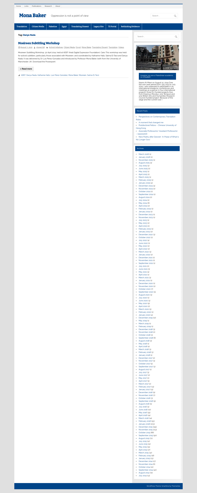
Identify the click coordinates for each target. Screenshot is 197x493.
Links (26, 6)
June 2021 (143, 269)
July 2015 (143, 441)
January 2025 (144, 183)
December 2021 (145, 257)
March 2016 (144, 418)
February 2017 (145, 387)
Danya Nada (31, 75)
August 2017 (144, 369)
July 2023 (143, 220)
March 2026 (144, 154)
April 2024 (143, 206)
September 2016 (146, 401)
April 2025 (143, 174)
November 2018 (146, 332)
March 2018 (144, 349)
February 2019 (145, 326)
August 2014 (144, 473)
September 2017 (146, 366)
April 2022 (143, 249)
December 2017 (145, 358)
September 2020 (146, 292)
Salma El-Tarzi (93, 75)
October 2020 (145, 289)
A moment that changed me (151, 122)
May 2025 (143, 171)
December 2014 (145, 461)
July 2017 (143, 372)
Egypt (64, 26)
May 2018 (143, 344)
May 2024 (143, 203)
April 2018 (143, 346)
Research (48, 6)
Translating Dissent (80, 26)
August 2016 (144, 404)
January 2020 (144, 315)
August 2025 (144, 163)
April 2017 (143, 381)
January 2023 (144, 232)
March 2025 (144, 177)
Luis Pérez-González (59, 75)
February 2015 (145, 455)
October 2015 (144, 432)
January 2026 (144, 157)
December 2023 (146, 214)
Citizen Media (38, 26)
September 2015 (146, 435)
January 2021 (144, 280)
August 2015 (144, 438)
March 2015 (144, 453)
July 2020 (143, 298)
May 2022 (143, 246)
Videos (121, 47)
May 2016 (143, 412)
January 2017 (144, 389)
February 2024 (145, 209)
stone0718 (40, 47)
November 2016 (146, 395)
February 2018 (145, 352)
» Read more (26, 69)
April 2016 (143, 415)
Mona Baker (32, 15)
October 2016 (144, 398)
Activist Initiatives (56, 47)
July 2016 (143, 407)
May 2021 (143, 272)
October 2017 (144, 364)
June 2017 (143, 375)
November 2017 (146, 361)
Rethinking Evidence (130, 26)
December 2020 (146, 283)
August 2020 (144, 295)
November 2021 (146, 260)
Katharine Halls (44, 75)
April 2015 (143, 450)
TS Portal (112, 26)
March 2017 (144, 384)
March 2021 (144, 277)
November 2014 (146, 464)
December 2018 (146, 329)
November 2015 (146, 430)
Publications (36, 6)
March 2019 (144, 323)
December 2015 (145, 427)
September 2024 (146, 194)
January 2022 (144, 255)
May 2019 (143, 321)
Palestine (53, 26)
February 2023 (145, 229)
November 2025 (146, 160)
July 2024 (143, 200)
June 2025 (143, 168)
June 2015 (143, 444)
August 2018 (144, 341)
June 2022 (143, 243)
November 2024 (146, 189)
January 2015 (144, 458)
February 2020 (145, 312)
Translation (22, 26)
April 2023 (143, 226)
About (57, 6)
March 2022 (144, 252)
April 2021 (143, 275)
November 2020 (146, 286)
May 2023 (143, 223)
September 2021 (146, 263)
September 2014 (146, 470)
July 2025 (143, 166)
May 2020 (143, 303)
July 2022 (143, 240)
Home (18, 6)
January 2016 (144, 424)
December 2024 (146, 186)
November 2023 (146, 217)
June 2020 (143, 301)
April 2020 (143, 306)
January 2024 (144, 211)
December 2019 (146, 318)
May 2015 (143, 447)
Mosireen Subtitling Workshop (39, 43)
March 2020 (144, 309)
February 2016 (145, 421)
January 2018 (144, 355)
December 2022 (146, 234)
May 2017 (143, 378)
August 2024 (144, 197)
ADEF (23, 75)
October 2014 (144, 467)
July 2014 (143, 475)
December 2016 (146, 392)
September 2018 (146, 338)
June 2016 (143, 410)
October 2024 (144, 191)
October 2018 (144, 335)
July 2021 (143, 266)
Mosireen (82, 75)
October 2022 (144, 237)
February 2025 (145, 180)
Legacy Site (99, 26)
